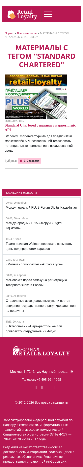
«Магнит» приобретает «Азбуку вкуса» (34, 264)
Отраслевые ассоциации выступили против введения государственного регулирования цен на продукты (41, 305)
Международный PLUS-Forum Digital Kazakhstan (41, 207)
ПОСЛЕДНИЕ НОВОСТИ (21, 192)
